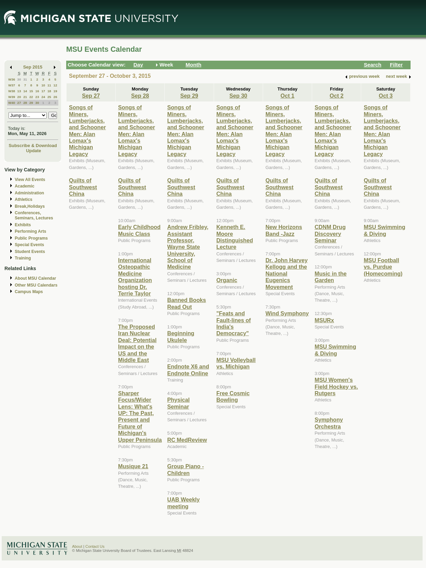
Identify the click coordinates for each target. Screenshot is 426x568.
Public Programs (31, 238)
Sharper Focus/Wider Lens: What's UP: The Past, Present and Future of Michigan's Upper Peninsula (140, 416)
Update (33, 150)
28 (25, 103)
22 (31, 97)
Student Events (30, 251)
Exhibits (23, 224)
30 (19, 79)
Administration (29, 193)
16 (37, 91)
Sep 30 (238, 96)
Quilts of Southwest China (83, 187)
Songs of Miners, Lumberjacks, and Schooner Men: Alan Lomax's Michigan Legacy (87, 130)
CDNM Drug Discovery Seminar (330, 233)
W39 (11, 97)
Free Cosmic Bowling (233, 396)
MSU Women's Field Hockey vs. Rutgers (336, 386)
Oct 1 (287, 96)
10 (43, 85)
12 (55, 85)
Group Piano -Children (185, 469)
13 (19, 91)
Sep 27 (91, 96)
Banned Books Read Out (186, 303)
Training (23, 258)
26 (55, 97)
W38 (11, 91)
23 (37, 97)
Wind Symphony (287, 313)
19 (55, 91)
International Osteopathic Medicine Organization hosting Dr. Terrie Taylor (135, 277)
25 (49, 97)
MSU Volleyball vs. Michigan (236, 363)
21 (25, 97)
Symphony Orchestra (329, 422)
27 (19, 103)
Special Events (29, 244)
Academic (24, 186)
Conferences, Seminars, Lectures (34, 215)
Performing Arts (30, 231)
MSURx (324, 320)
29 (31, 103)
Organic (226, 280)
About (77, 546)
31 (25, 79)
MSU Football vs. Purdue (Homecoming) (383, 267)
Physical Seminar (178, 403)
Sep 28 (140, 96)
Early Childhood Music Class (139, 230)
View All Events (30, 179)
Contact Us (95, 546)
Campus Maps (29, 291)
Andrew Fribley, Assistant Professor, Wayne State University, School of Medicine (187, 247)
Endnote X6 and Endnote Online (188, 369)
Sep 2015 (33, 67)
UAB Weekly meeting (183, 502)
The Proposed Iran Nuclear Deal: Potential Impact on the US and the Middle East (137, 343)
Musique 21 (133, 466)
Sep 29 (189, 96)
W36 (11, 79)
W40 (11, 103)
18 (49, 91)
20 (19, 97)
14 (25, 91)
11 (49, 85)
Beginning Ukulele (180, 336)
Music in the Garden (330, 276)
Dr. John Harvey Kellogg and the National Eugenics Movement (286, 273)
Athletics (23, 199)
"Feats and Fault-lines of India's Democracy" (233, 323)
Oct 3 (385, 96)
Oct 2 (336, 96)
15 (31, 91)
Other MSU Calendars (36, 285)
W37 (11, 85)
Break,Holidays (30, 206)
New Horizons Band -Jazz (283, 230)
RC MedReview (187, 440)
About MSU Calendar (35, 278)
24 (43, 97)
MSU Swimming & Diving (335, 349)
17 (43, 91)
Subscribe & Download (33, 145)
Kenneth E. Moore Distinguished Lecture (234, 237)
